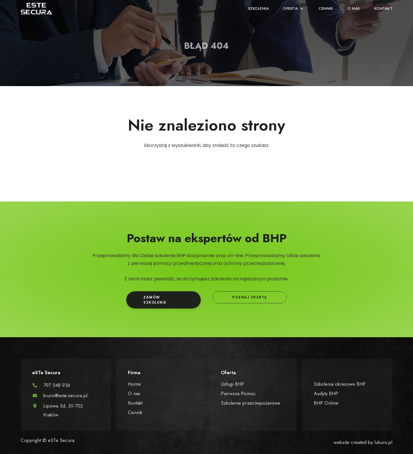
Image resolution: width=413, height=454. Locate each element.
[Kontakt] (383, 8)
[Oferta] (293, 8)
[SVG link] (36, 8)
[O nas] (353, 8)
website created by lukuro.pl (363, 442)
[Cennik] (326, 8)
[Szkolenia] (258, 8)
